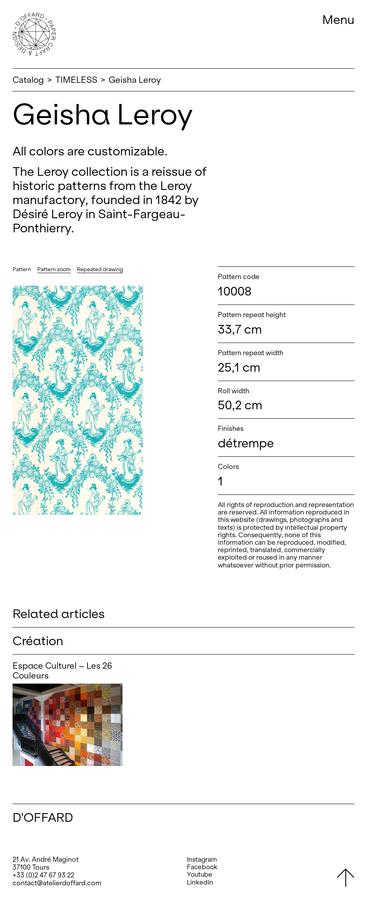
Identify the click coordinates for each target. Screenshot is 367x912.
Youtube (199, 874)
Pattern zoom (54, 269)
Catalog (28, 80)
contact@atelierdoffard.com (57, 883)
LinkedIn (200, 882)
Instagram (202, 859)
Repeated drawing (100, 269)
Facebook (202, 867)
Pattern (22, 269)
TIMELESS (76, 80)
